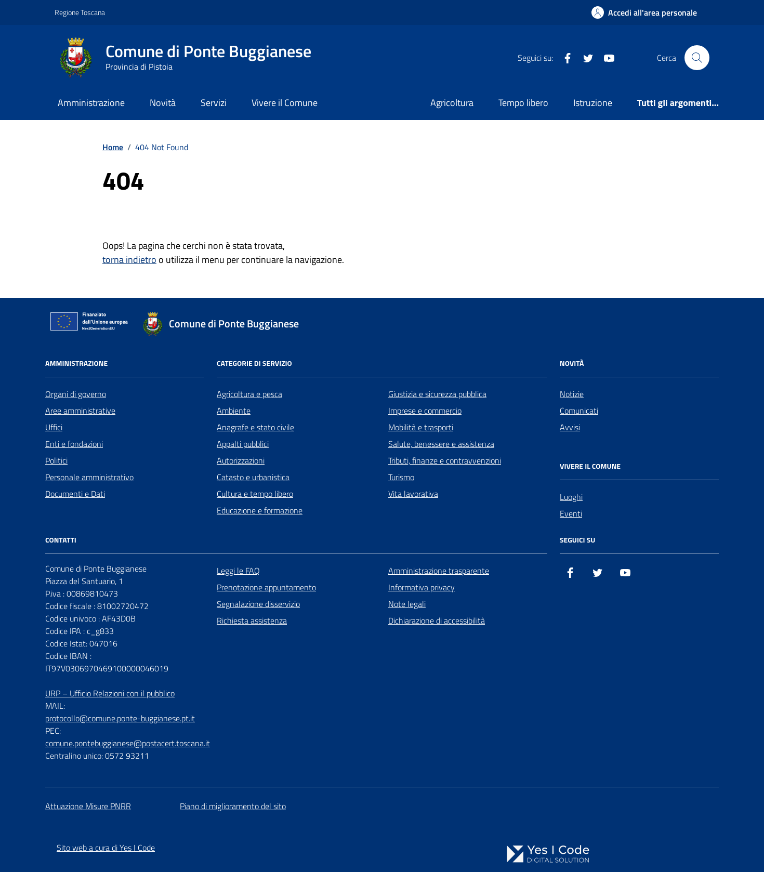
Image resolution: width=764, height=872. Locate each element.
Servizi (214, 103)
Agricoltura (451, 103)
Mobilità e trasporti (420, 427)
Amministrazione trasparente (438, 570)
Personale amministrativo (89, 477)
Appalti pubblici (243, 444)
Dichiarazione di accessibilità (436, 620)
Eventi (571, 513)
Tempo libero (523, 103)
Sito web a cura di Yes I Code (106, 847)
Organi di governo (75, 394)
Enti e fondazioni (74, 444)
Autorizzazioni (241, 460)
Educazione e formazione (259, 510)
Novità (163, 103)
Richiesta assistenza (252, 620)
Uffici (53, 427)
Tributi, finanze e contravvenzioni (444, 460)
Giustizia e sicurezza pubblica (437, 394)
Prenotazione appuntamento (266, 587)
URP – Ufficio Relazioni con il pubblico (110, 693)
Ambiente (234, 410)
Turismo (401, 477)
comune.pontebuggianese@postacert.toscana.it (127, 743)
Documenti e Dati (75, 493)
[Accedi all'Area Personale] (644, 12)
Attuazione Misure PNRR (88, 806)
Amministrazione (91, 103)
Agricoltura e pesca (249, 394)
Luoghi (571, 497)
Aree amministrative (80, 410)
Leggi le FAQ (238, 570)
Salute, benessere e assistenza (441, 444)
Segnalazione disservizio (258, 604)
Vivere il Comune (285, 103)
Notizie (572, 394)
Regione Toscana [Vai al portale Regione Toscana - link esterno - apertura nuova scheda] (80, 12)
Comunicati (579, 410)
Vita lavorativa (413, 493)
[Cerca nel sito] (696, 57)
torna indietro (129, 260)
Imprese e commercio (425, 410)
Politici (56, 460)
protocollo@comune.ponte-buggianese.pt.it (120, 718)
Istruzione (592, 103)
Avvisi (570, 427)
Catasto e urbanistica (253, 477)
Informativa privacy (421, 587)
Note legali (407, 604)
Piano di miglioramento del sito (233, 806)
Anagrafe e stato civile (255, 427)
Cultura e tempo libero (255, 493)
